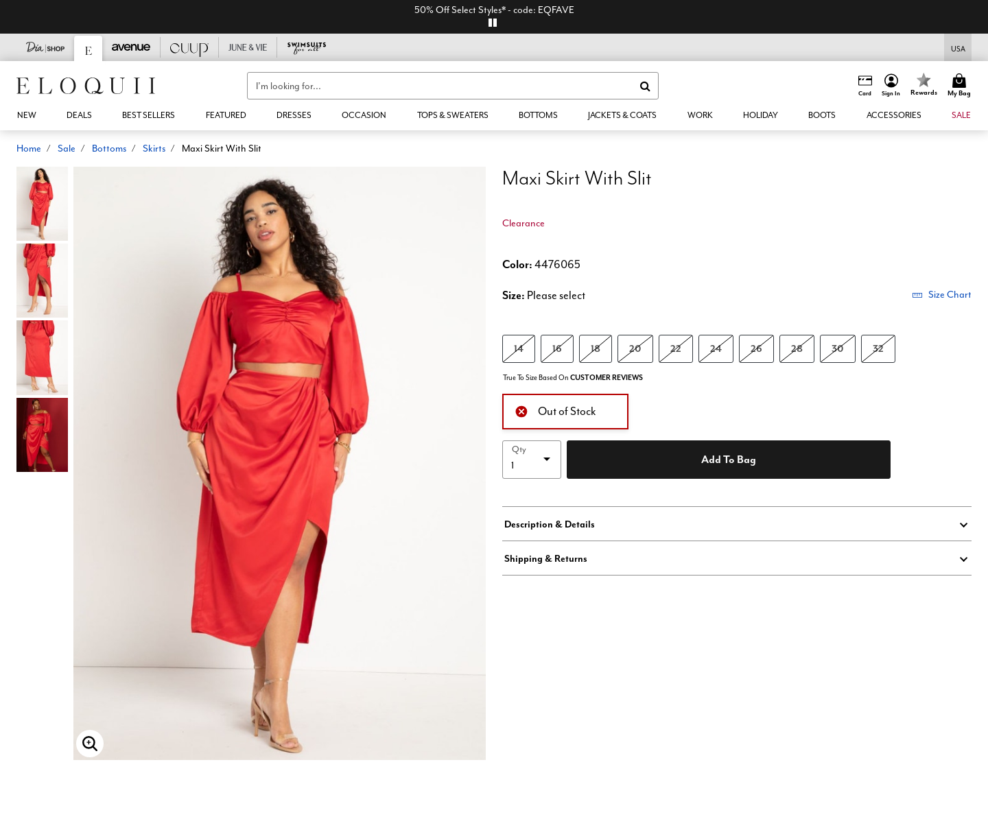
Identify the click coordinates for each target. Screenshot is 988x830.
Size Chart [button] (942, 294)
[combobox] (453, 85)
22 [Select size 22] (675, 348)
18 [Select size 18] (595, 348)
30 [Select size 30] (838, 348)
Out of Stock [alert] (555, 410)
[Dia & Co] (45, 47)
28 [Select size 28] (797, 348)
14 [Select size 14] (519, 348)
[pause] (492, 22)
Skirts (154, 148)
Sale (66, 148)
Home (28, 148)
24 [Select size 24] (716, 348)
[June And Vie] (248, 47)
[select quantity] (531, 459)
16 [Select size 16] (557, 348)
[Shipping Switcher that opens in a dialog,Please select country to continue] (958, 48)
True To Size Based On (573, 377)
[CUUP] (190, 47)
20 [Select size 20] (635, 348)
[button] (891, 86)
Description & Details (549, 524)
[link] (79, 115)
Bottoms (109, 148)
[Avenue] (131, 47)
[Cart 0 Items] (961, 86)
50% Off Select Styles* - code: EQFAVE (494, 9)
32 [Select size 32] (878, 348)
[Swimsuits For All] (306, 47)
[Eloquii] (88, 48)
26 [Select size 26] (756, 348)
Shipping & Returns (545, 558)
